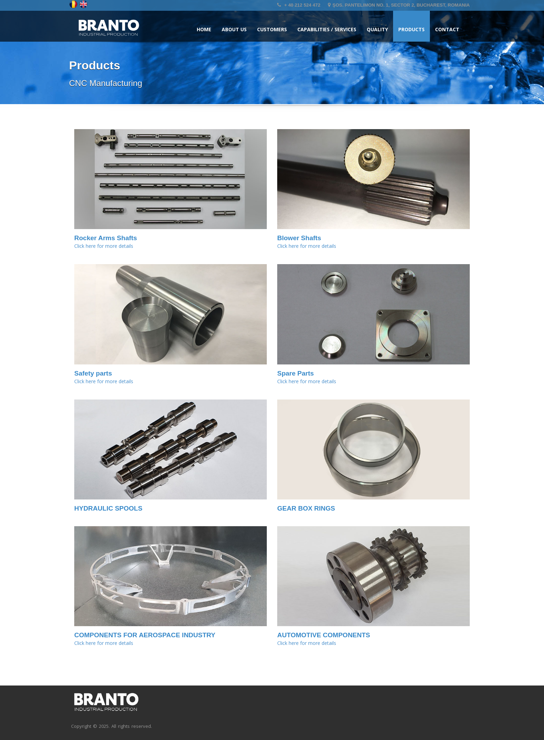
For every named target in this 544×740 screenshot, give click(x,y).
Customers (272, 29)
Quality (377, 29)
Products (411, 29)
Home (204, 29)
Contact (447, 29)
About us (234, 29)
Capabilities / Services (326, 29)
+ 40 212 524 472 (298, 5)
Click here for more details (103, 246)
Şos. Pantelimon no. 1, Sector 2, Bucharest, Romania (399, 5)
